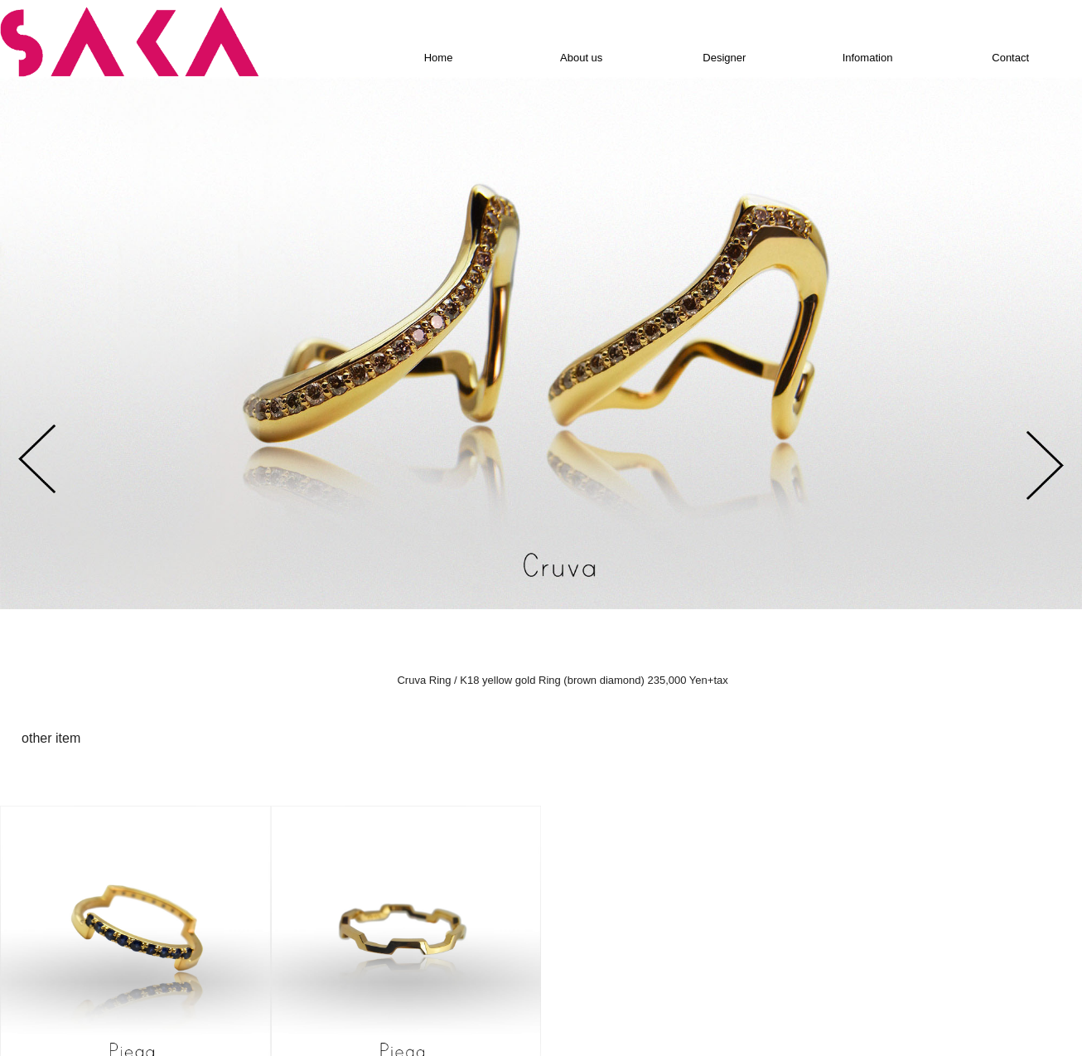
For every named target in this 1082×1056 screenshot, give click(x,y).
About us (581, 58)
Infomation (868, 58)
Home (438, 58)
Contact (1010, 58)
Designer (724, 58)
